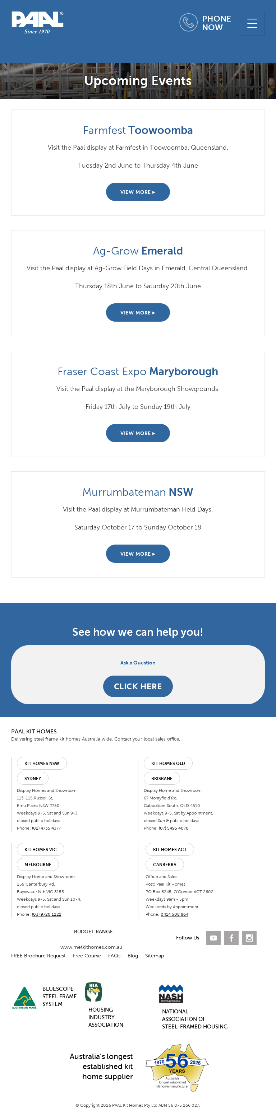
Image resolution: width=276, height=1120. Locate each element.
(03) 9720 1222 (46, 914)
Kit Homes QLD (168, 763)
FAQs (114, 955)
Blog (133, 955)
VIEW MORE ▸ (138, 192)
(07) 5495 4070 (174, 828)
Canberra (164, 864)
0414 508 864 (174, 914)
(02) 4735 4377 (46, 828)
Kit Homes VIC (40, 849)
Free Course (87, 955)
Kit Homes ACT (170, 849)
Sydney (32, 778)
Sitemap (154, 955)
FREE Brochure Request (38, 955)
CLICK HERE (138, 686)
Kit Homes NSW (41, 763)
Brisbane (161, 778)
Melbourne (37, 864)
